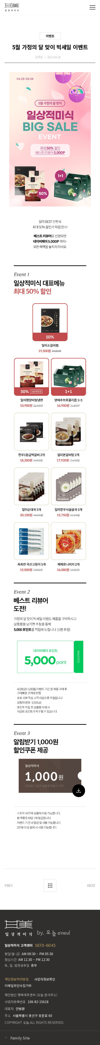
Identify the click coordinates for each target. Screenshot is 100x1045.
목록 (50, 885)
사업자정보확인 (44, 979)
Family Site (20, 1038)
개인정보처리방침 (17, 979)
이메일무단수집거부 (18, 985)
